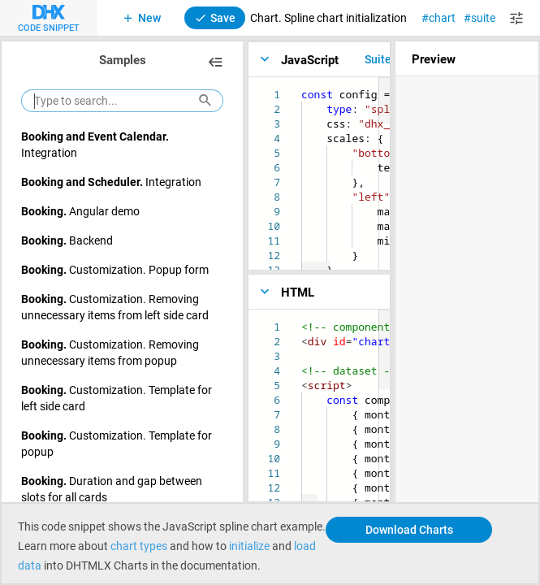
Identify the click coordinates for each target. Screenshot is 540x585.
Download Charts (409, 529)
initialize (249, 545)
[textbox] (301, 87)
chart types (138, 545)
